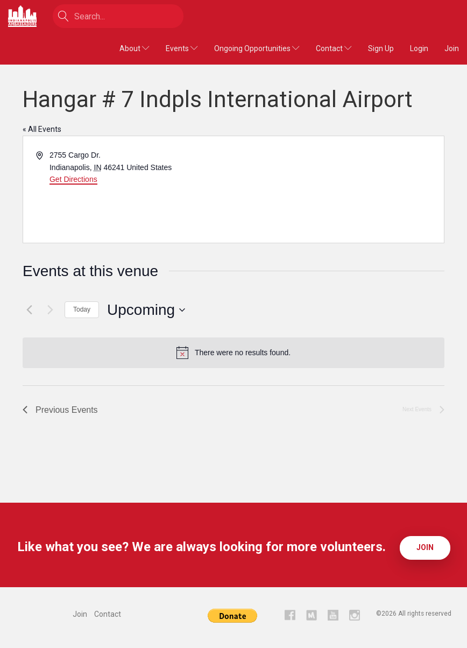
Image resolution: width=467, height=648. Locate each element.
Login (419, 48)
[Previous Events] (29, 310)
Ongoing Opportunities (257, 48)
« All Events (42, 129)
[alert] (233, 352)
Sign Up (381, 48)
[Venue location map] (338, 189)
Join (451, 48)
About (134, 48)
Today (81, 309)
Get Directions (73, 179)
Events (182, 48)
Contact (334, 48)
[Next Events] (50, 310)
